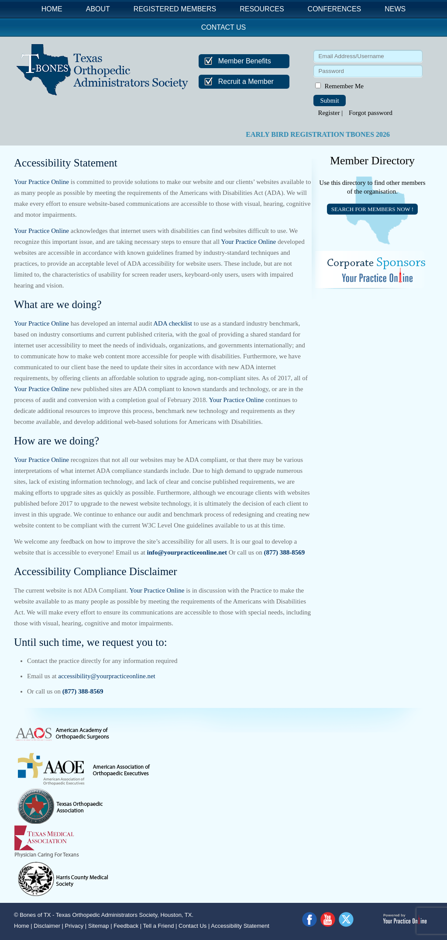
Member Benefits (244, 61)
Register (329, 112)
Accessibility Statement (240, 926)
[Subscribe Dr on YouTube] (328, 920)
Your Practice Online (41, 181)
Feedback (125, 926)
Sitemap (98, 926)
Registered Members (175, 9)
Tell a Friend (158, 926)
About (98, 9)
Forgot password (370, 112)
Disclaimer (47, 926)
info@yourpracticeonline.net (187, 552)
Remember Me (344, 86)
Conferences (334, 9)
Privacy (74, 926)
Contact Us (223, 27)
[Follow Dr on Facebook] (310, 920)
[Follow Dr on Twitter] (346, 920)
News (395, 9)
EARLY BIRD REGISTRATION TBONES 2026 (326, 134)
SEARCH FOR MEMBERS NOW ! (372, 209)
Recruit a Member (246, 81)
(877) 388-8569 (284, 552)
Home (51, 9)
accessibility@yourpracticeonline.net (106, 676)
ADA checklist (172, 323)
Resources (262, 9)
